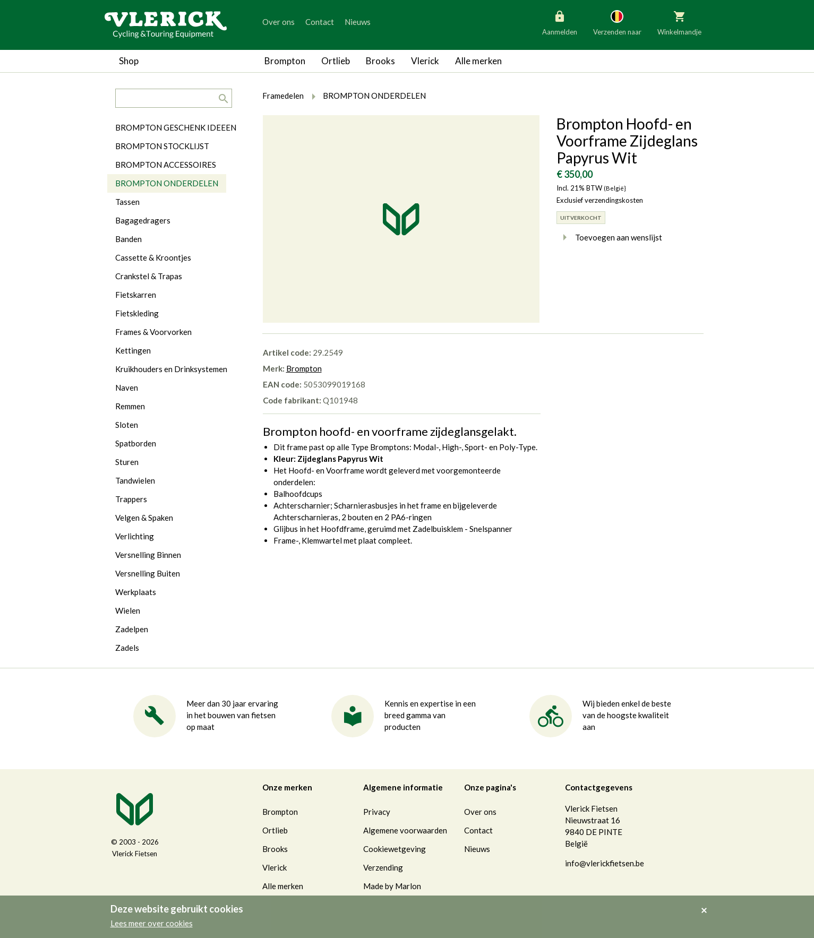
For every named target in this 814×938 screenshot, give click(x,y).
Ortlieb (335, 60)
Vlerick (425, 60)
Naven (126, 387)
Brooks (380, 60)
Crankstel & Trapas (148, 276)
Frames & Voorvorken (153, 332)
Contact (319, 22)
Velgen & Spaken (144, 517)
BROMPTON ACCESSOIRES (165, 164)
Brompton (284, 60)
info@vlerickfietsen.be (604, 863)
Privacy (376, 811)
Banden (128, 239)
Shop (129, 60)
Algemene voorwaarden (405, 830)
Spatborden (135, 443)
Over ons (278, 22)
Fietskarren (135, 294)
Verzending (383, 867)
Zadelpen (131, 629)
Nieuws (358, 22)
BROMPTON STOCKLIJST (162, 146)
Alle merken (478, 60)
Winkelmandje (679, 22)
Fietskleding (137, 313)
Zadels (127, 647)
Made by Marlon (392, 886)
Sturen (127, 462)
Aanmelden (559, 22)
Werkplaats (135, 592)
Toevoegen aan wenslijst (609, 237)
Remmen (130, 406)
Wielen (127, 610)
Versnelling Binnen (148, 555)
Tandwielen (135, 480)
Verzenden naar (617, 22)
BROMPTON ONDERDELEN (166, 183)
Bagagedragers (142, 220)
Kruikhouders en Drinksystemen (171, 369)
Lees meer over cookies (151, 923)
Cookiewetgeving (394, 849)
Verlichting (134, 536)
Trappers (131, 499)
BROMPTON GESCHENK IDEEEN (175, 127)
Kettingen (133, 350)
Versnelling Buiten (147, 573)
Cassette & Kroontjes (153, 257)
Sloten (126, 424)
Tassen (127, 201)
